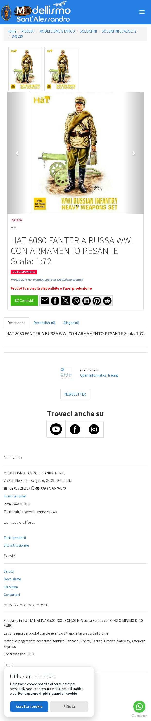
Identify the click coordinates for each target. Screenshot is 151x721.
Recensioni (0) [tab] (44, 322)
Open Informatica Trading (99, 375)
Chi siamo (11, 587)
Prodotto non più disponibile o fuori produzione (51, 288)
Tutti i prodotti (15, 537)
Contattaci (12, 594)
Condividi (24, 300)
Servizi (9, 571)
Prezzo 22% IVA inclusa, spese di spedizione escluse (47, 280)
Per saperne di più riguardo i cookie (47, 693)
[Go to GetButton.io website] (139, 716)
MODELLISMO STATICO (57, 31)
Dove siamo (12, 579)
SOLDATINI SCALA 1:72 (119, 31)
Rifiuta (69, 706)
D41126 (17, 36)
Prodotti (27, 31)
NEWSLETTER (75, 394)
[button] (17, 153)
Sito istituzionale (16, 545)
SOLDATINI (88, 31)
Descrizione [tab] (16, 322)
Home (11, 31)
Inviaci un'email (15, 496)
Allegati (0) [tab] (71, 322)
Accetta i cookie (29, 706)
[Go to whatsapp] (139, 707)
